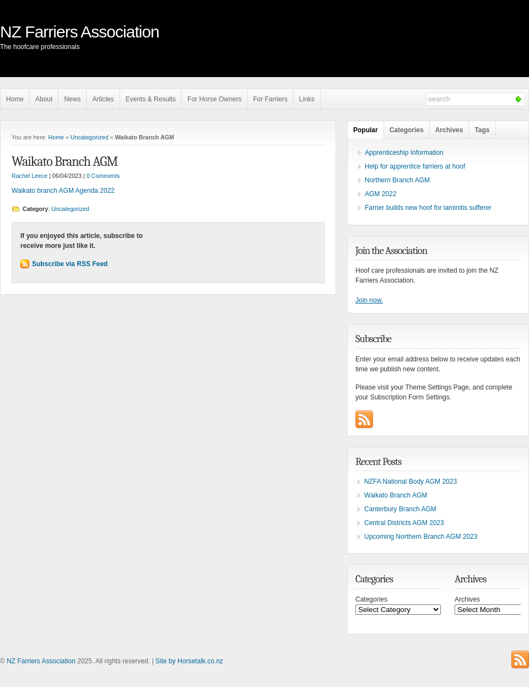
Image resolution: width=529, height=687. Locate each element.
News (72, 99)
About (43, 99)
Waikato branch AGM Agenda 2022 (63, 190)
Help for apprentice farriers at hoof (415, 166)
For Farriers (270, 99)
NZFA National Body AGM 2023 (410, 481)
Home (15, 99)
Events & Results (151, 99)
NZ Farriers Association (79, 32)
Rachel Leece (29, 175)
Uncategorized (90, 137)
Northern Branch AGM (397, 180)
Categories (407, 130)
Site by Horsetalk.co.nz (189, 661)
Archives (449, 130)
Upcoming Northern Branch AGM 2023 (420, 536)
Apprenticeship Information (404, 152)
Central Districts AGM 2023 (404, 523)
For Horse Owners (214, 99)
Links (307, 99)
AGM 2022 (380, 194)
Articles (103, 99)
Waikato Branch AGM (64, 161)
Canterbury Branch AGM (400, 509)
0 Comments (103, 175)
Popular (365, 130)
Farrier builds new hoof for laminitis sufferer (428, 208)
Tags (481, 130)
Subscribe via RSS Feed (69, 264)
